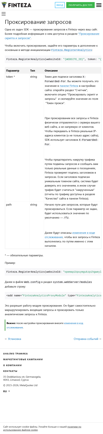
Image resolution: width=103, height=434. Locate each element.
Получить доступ (78, 5)
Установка (16, 364)
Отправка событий (84, 364)
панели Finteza (77, 90)
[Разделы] (98, 5)
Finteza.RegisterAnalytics (25, 55)
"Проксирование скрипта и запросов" (31, 38)
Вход (55, 5)
